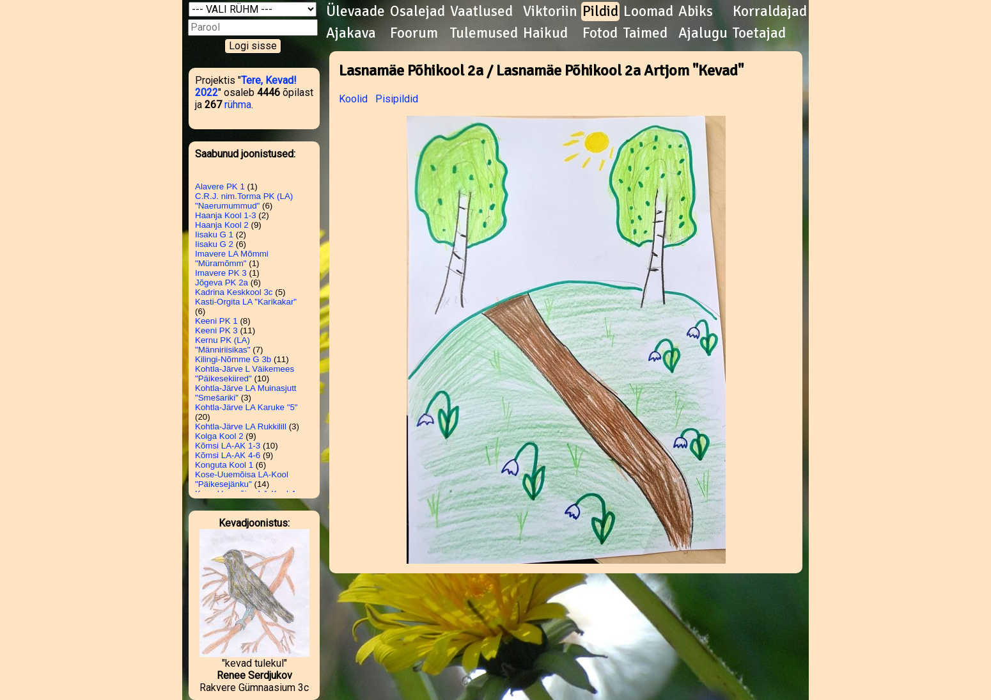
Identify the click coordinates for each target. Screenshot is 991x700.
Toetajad (759, 33)
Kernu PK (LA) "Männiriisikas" (223, 344)
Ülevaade (355, 11)
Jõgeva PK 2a (221, 282)
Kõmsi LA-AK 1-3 (227, 445)
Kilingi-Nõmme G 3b (233, 359)
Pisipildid (396, 99)
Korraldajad (770, 11)
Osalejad (417, 11)
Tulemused (484, 33)
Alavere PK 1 (220, 186)
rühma (237, 105)
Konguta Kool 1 (224, 465)
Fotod (600, 33)
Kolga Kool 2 (219, 436)
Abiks (695, 11)
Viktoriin (550, 11)
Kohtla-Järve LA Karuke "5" (246, 407)
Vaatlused (481, 11)
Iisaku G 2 (214, 244)
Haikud (545, 33)
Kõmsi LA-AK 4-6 (227, 455)
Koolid (353, 99)
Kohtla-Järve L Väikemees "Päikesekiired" (244, 373)
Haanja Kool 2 (222, 225)
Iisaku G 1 (214, 234)
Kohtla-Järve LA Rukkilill (240, 426)
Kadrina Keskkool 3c (234, 292)
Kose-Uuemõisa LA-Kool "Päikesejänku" (241, 479)
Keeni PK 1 (216, 321)
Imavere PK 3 (221, 273)
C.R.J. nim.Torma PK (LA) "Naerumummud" (244, 201)
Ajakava (351, 33)
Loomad (648, 11)
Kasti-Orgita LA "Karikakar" (246, 301)
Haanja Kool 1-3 (225, 215)
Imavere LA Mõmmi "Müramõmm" (232, 258)
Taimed (645, 33)
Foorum (414, 33)
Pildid (600, 11)
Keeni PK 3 (216, 330)
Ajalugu (703, 33)
